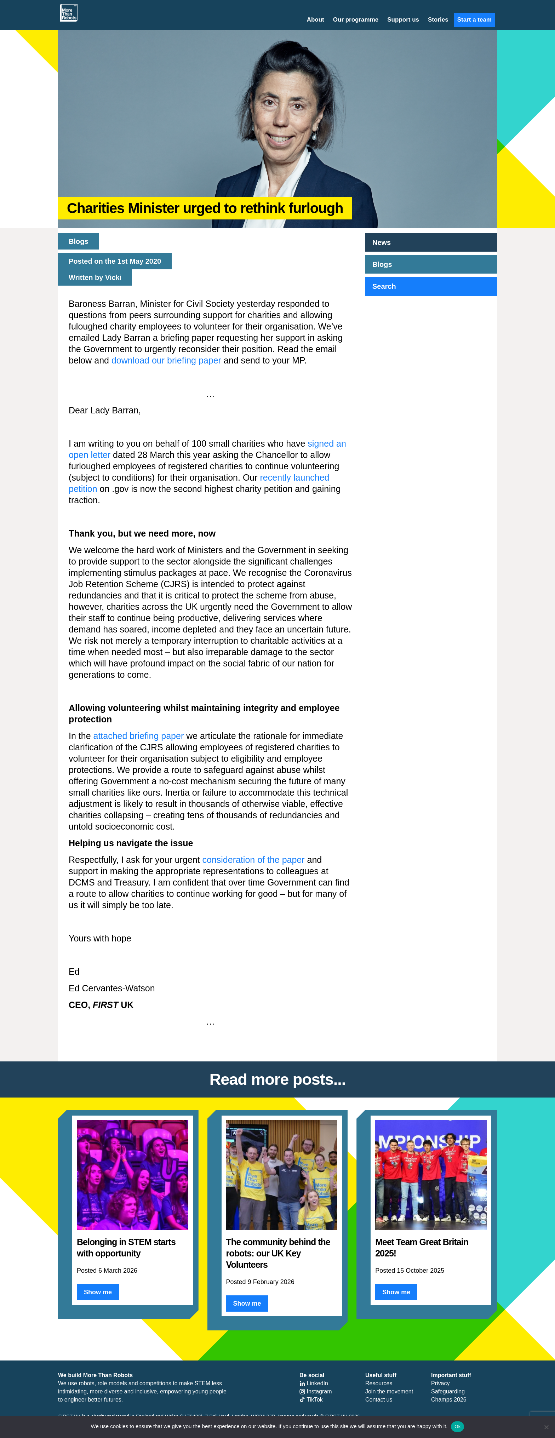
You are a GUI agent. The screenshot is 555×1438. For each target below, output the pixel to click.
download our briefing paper (166, 360)
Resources (378, 1383)
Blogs (382, 264)
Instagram (315, 1391)
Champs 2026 (449, 1400)
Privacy (440, 1383)
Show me (98, 1292)
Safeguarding (448, 1391)
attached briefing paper (138, 736)
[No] (546, 1427)
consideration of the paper (253, 860)
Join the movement (389, 1391)
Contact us (378, 1400)
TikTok (311, 1400)
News (381, 242)
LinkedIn (313, 1383)
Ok (457, 1426)
